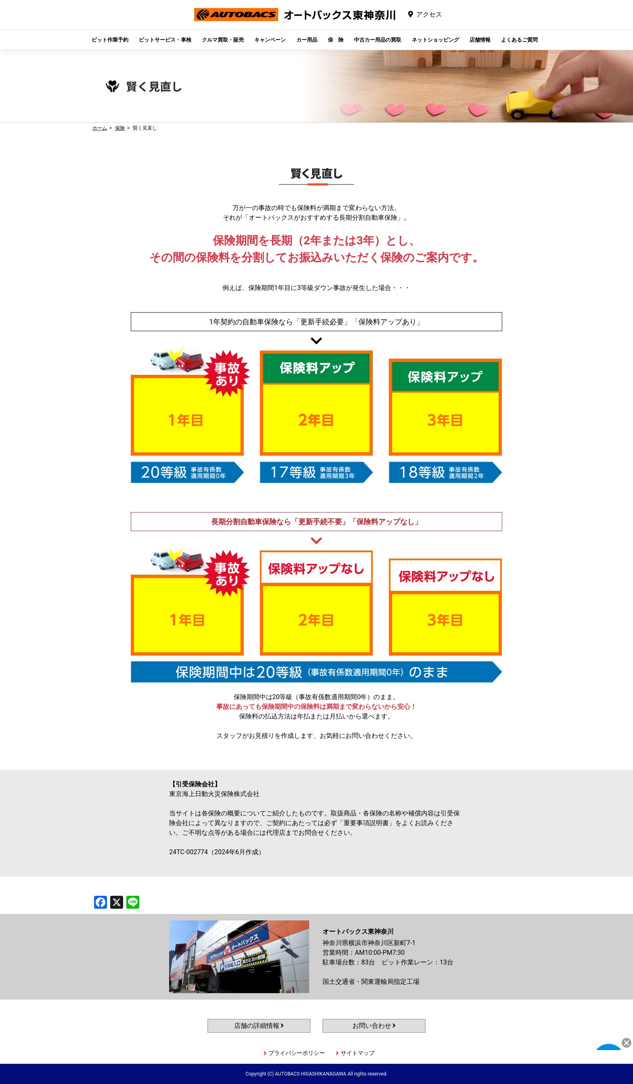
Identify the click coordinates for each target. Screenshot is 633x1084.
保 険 (336, 40)
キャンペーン (270, 40)
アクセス (429, 14)
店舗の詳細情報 (259, 1025)
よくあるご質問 (519, 40)
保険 (120, 128)
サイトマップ (358, 1053)
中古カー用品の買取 (377, 40)
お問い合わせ (374, 1025)
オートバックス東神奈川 (294, 21)
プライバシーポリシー (296, 1053)
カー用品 (306, 40)
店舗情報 (480, 40)
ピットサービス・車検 (165, 40)
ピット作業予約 (110, 40)
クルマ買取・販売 (223, 40)
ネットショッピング (435, 40)
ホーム (99, 128)
